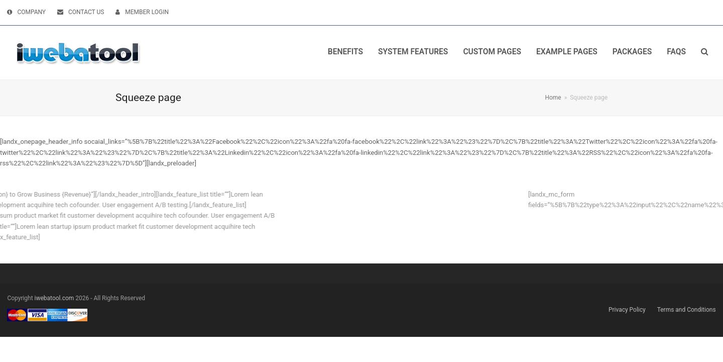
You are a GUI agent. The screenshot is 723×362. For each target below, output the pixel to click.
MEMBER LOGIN (147, 12)
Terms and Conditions (686, 309)
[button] (704, 52)
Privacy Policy (627, 309)
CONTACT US (86, 12)
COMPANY (31, 12)
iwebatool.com (54, 298)
